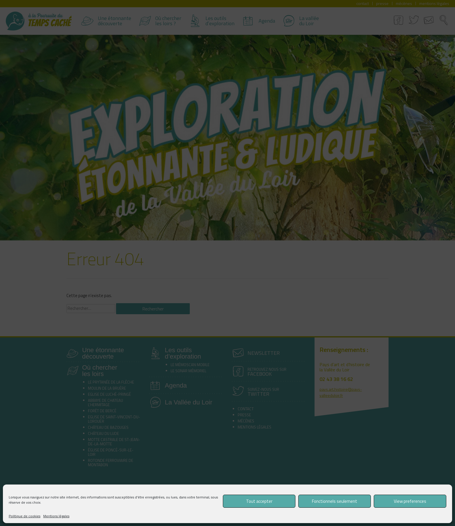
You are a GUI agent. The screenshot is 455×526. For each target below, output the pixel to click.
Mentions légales (56, 516)
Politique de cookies (24, 516)
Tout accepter (259, 501)
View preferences (410, 501)
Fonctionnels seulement (334, 501)
